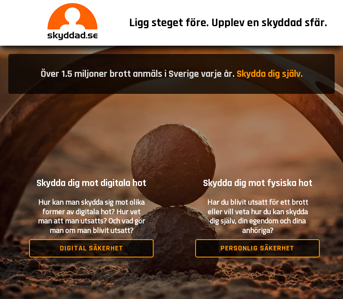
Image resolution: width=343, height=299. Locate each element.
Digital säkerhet (91, 248)
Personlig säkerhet (257, 248)
